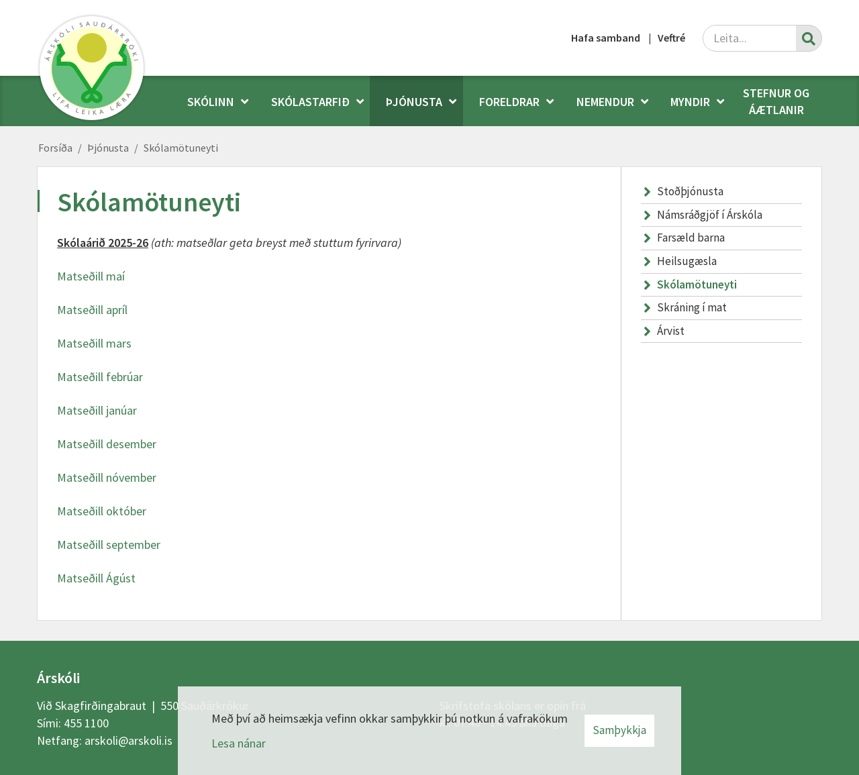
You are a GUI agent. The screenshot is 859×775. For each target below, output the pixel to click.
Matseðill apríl (92, 309)
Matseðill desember (106, 444)
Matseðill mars (94, 343)
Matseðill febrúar (100, 376)
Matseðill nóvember (106, 477)
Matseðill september (108, 544)
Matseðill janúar (97, 410)
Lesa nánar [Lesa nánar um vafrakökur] (238, 743)
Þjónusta (108, 147)
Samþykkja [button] (619, 730)
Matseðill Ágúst (96, 578)
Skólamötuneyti (181, 147)
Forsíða (55, 147)
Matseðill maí (91, 276)
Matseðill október (101, 511)
